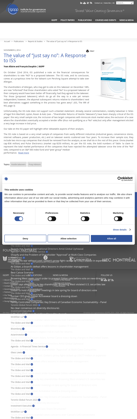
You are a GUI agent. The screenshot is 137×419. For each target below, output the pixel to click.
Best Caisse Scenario (22, 272)
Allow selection (68, 238)
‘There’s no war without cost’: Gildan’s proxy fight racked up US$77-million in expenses (58, 355)
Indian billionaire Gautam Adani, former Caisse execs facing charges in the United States (59, 337)
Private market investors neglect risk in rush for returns (41, 331)
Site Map (6, 313)
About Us (7, 280)
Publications (85, 20)
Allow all (111, 238)
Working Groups (10, 298)
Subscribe (107, 3)
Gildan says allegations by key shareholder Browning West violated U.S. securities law (58, 284)
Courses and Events (105, 20)
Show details (120, 229)
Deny (25, 238)
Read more (23, 152)
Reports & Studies (35, 41)
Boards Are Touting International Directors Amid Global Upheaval (47, 248)
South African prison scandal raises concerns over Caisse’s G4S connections (53, 320)
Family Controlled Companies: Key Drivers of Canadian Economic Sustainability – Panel (59, 302)
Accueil (7, 41)
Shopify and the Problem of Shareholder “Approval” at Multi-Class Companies (53, 254)
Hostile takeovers (18, 164)
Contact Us (8, 286)
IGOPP (26, 9)
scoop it (88, 3)
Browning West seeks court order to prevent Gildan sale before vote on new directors (58, 278)
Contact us (98, 3)
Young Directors (10, 301)
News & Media (126, 20)
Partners (7, 292)
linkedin (81, 3)
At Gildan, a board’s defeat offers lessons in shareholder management (50, 266)
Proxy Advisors (35, 164)
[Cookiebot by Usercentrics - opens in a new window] (120, 179)
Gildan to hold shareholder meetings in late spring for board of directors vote (54, 290)
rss (91, 3)
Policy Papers (68, 20)
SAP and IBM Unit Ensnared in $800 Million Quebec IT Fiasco (44, 325)
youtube (84, 3)
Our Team (8, 295)
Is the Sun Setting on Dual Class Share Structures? (38, 314)
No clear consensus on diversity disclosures (35, 308)
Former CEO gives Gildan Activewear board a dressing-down (44, 296)
